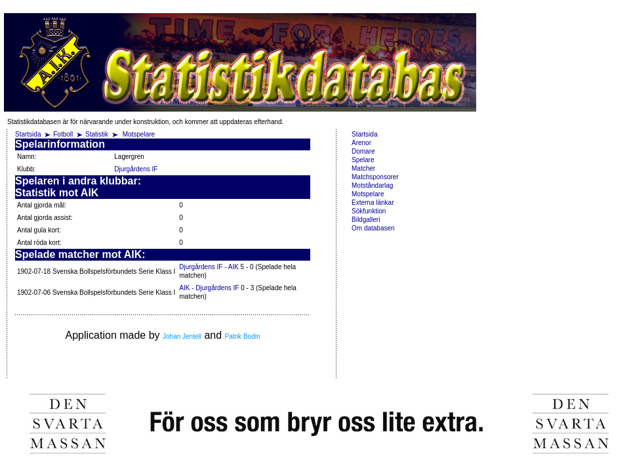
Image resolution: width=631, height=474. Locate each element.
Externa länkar (373, 202)
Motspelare (139, 134)
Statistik (96, 134)
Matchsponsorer (375, 177)
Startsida (28, 134)
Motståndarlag (372, 185)
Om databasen (373, 228)
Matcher (363, 168)
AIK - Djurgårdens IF (209, 287)
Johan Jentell (182, 336)
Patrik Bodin (242, 336)
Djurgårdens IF (135, 169)
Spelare (363, 159)
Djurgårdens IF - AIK (209, 266)
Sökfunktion (369, 211)
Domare (363, 151)
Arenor (361, 142)
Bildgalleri (366, 219)
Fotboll (63, 134)
